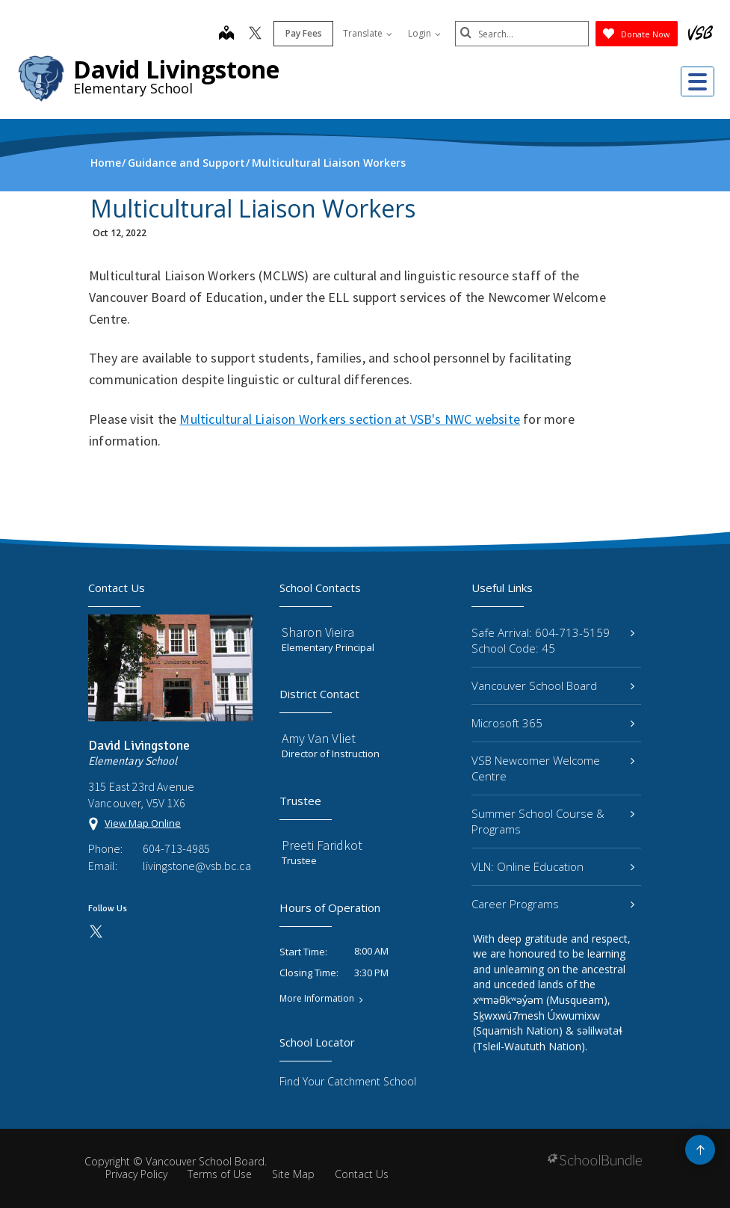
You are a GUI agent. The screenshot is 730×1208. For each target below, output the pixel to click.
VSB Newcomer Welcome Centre (552, 768)
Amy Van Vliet (319, 738)
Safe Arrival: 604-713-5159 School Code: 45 (552, 640)
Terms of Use (220, 1174)
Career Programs (552, 903)
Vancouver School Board (552, 685)
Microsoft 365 (552, 722)
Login (423, 33)
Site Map (293, 1174)
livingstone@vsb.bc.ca (197, 865)
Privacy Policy (136, 1174)
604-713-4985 (176, 848)
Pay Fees (303, 33)
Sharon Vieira (318, 632)
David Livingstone (176, 69)
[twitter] (254, 34)
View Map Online (143, 823)
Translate (367, 33)
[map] (225, 34)
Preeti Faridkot (322, 845)
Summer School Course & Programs (552, 821)
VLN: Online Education (552, 866)
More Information (316, 999)
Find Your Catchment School (347, 1081)
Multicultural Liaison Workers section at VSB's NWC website (349, 419)
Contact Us (362, 1174)
